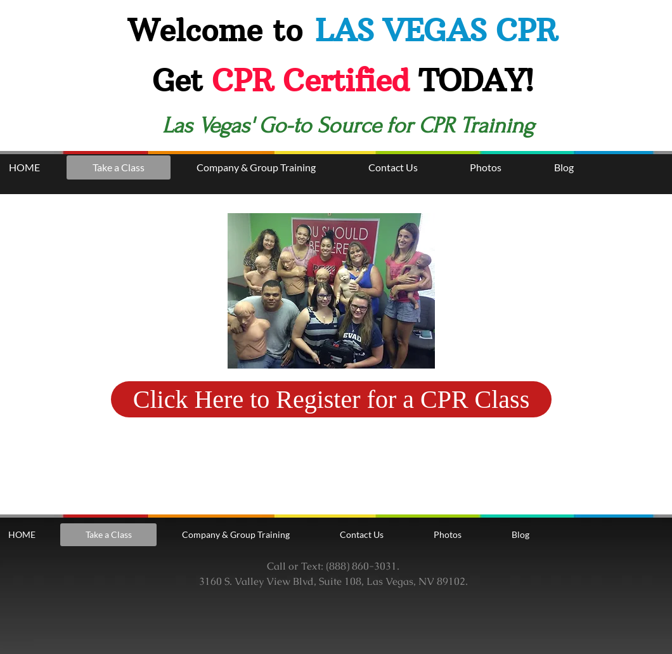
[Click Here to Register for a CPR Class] (331, 399)
